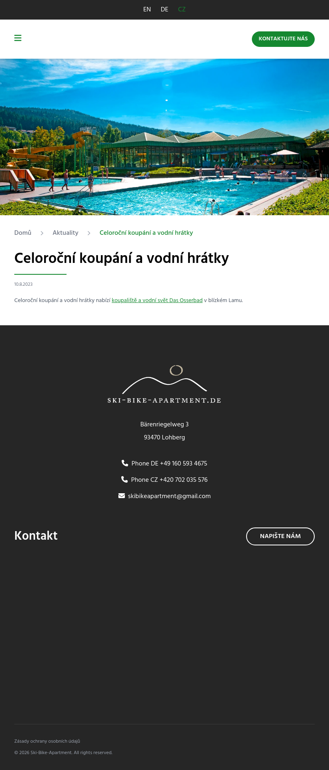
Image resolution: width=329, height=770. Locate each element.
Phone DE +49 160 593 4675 (164, 464)
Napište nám (280, 536)
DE (165, 10)
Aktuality (65, 233)
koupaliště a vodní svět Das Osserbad (157, 300)
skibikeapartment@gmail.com (164, 496)
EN (147, 10)
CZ (182, 10)
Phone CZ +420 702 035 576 (164, 480)
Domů (22, 233)
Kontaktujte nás (283, 39)
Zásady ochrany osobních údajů (47, 741)
